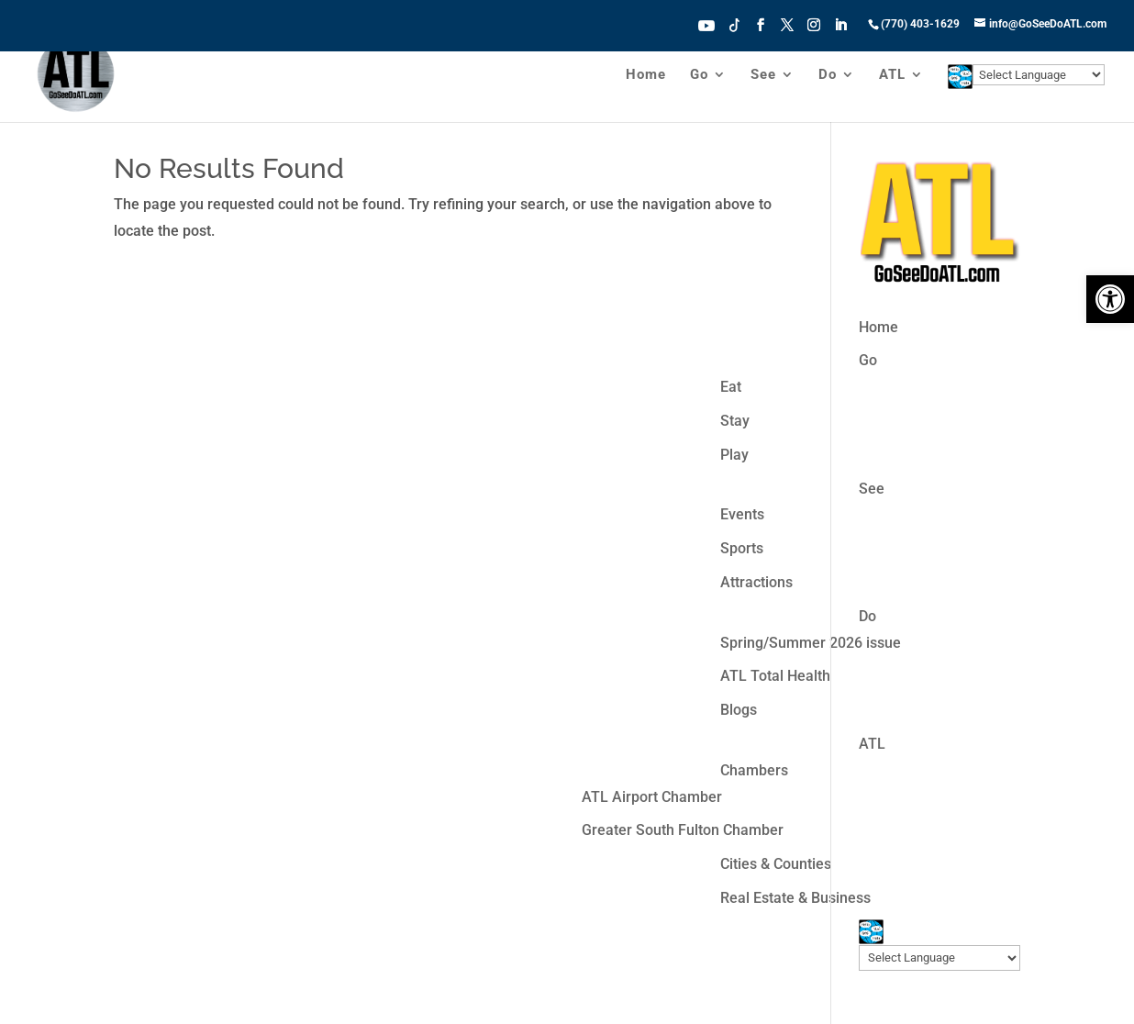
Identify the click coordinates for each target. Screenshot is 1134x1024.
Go (699, 75)
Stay (735, 420)
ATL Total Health (775, 676)
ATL (892, 75)
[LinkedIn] (840, 30)
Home (646, 75)
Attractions (756, 582)
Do (827, 75)
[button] (1110, 299)
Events (742, 514)
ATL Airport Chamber (652, 797)
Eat (730, 386)
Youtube (706, 24)
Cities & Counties (775, 864)
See (763, 75)
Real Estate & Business (795, 898)
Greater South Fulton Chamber (683, 830)
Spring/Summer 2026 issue (810, 642)
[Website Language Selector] (1039, 74)
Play (734, 454)
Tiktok (735, 24)
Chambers (754, 770)
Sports (741, 548)
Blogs (738, 709)
